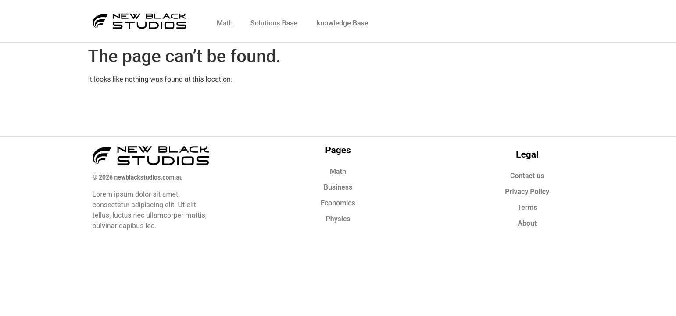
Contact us (527, 176)
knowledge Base (342, 23)
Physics (337, 219)
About (527, 223)
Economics (338, 203)
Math (225, 23)
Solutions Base (274, 23)
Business (338, 187)
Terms (527, 207)
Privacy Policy (527, 191)
